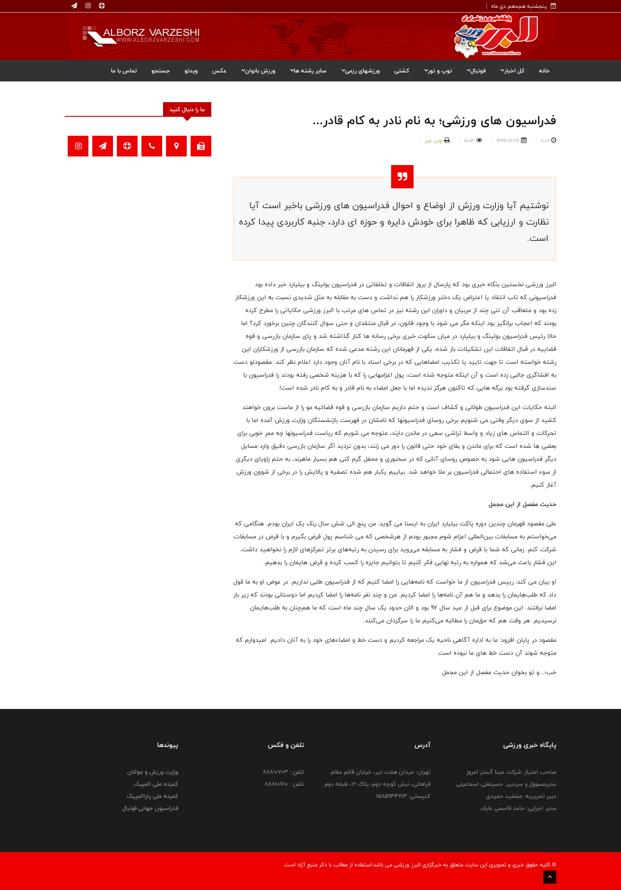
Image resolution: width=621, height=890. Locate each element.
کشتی (401, 71)
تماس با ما (124, 71)
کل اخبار (512, 71)
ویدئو (191, 71)
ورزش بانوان (258, 71)
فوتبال (476, 71)
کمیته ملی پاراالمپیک (152, 796)
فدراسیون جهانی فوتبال (150, 808)
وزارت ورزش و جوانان (152, 772)
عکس (219, 71)
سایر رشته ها (308, 71)
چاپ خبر (433, 140)
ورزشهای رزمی (360, 71)
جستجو (160, 71)
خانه (544, 71)
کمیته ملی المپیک (156, 784)
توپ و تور (438, 71)
